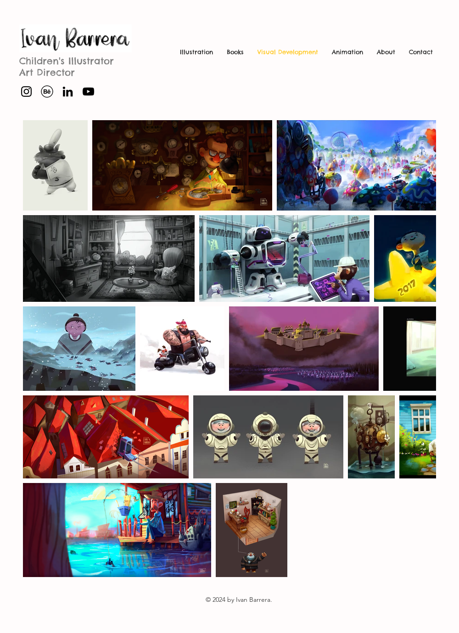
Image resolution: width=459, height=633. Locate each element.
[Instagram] (26, 91)
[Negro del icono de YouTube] (88, 91)
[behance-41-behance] (47, 91)
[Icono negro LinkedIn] (68, 91)
